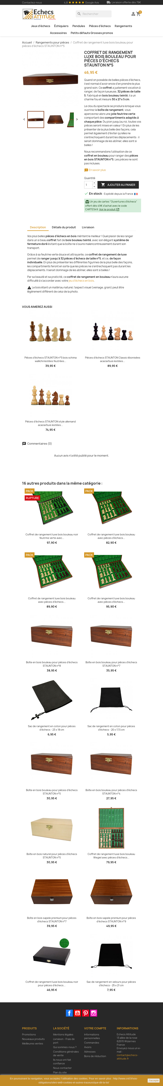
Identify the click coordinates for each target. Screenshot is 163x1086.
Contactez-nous (32, 2)
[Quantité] (88, 185)
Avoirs (87, 1047)
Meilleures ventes (32, 1043)
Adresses (90, 1051)
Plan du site (60, 1072)
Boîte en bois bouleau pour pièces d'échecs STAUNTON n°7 (111, 664)
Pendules (78, 26)
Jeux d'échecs (40, 26)
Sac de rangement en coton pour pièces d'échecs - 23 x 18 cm (52, 728)
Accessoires (58, 33)
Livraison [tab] (88, 227)
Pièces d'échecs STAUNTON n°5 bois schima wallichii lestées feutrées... (50, 359)
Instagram (93, 1013)
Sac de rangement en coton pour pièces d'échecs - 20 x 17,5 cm (111, 728)
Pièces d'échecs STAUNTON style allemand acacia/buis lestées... (50, 423)
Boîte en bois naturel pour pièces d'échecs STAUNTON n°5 (52, 855)
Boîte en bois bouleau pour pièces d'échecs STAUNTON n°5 (52, 791)
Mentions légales (63, 1034)
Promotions (29, 1034)
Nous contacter (62, 1068)
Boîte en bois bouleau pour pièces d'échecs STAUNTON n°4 (111, 791)
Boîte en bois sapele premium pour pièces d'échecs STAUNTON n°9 (111, 919)
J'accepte (154, 1080)
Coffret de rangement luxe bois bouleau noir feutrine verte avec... (52, 536)
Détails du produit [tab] (64, 227)
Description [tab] (38, 227)
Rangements (123, 26)
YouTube (77, 1013)
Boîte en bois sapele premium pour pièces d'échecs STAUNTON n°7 (51, 919)
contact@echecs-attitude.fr (127, 1056)
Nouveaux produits (33, 1039)
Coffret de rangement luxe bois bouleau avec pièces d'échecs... (111, 536)
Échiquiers (61, 26)
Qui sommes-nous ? (65, 1047)
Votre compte (95, 1028)
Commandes (91, 1042)
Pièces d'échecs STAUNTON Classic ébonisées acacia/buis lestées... (112, 359)
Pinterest (85, 1013)
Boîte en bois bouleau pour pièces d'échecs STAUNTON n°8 (52, 664)
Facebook (69, 1013)
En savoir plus (95, 170)
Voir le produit (109, 209)
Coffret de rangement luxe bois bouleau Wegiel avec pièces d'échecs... (111, 855)
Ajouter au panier (118, 185)
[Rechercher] (94, 13)
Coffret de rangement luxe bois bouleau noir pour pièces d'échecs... (52, 983)
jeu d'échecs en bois (81, 280)
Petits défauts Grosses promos (92, 33)
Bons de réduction (95, 1056)
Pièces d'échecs (100, 26)
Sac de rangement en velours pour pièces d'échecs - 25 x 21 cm (111, 983)
